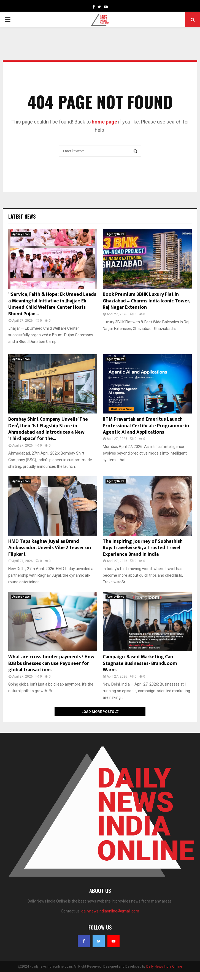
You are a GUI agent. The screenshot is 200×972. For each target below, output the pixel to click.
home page (104, 122)
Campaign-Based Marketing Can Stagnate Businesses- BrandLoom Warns (140, 663)
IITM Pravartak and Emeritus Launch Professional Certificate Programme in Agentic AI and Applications (146, 425)
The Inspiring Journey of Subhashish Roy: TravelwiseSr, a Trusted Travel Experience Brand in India (143, 548)
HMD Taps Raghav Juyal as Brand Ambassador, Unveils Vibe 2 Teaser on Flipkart (49, 548)
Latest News (22, 216)
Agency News (21, 234)
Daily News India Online (164, 966)
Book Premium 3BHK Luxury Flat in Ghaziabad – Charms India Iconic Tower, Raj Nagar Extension (146, 301)
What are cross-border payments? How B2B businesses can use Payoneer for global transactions (51, 663)
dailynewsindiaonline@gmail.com (110, 911)
